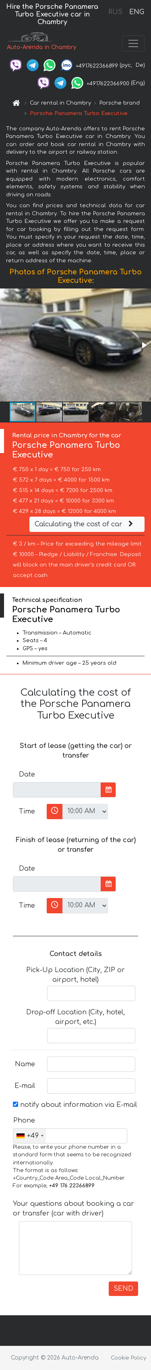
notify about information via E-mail (75, 1104)
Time (27, 811)
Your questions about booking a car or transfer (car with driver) (73, 1208)
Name (25, 1064)
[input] (57, 789)
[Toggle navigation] (133, 43)
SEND (123, 1288)
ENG (136, 12)
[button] (143, 345)
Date (27, 774)
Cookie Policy (128, 1358)
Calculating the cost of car (85, 524)
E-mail (24, 1086)
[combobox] (29, 1136)
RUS (115, 12)
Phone (24, 1120)
